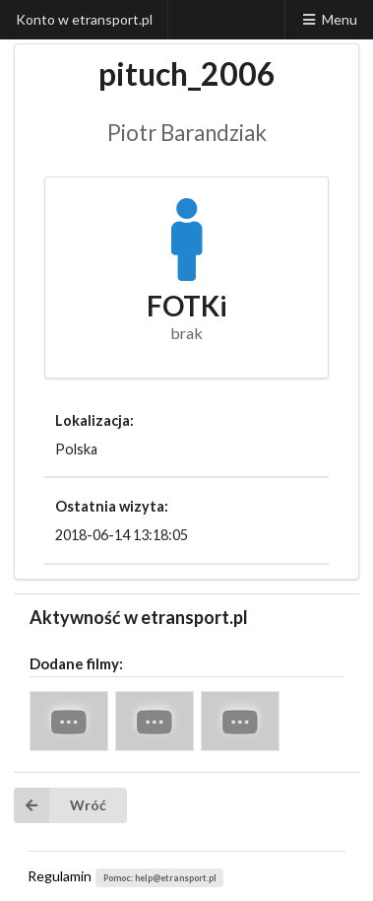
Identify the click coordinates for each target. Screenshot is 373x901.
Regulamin (60, 875)
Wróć (60, 805)
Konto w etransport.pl (84, 19)
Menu (328, 19)
